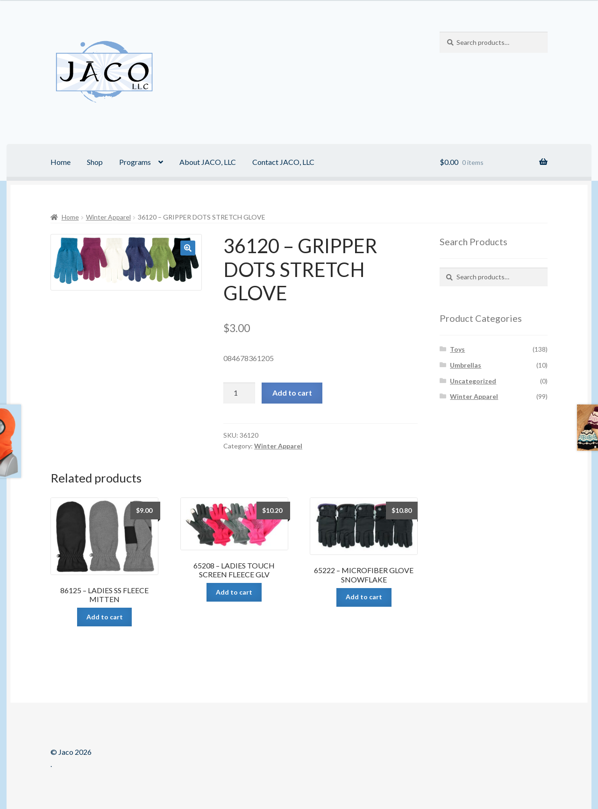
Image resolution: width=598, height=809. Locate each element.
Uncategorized (473, 381)
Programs (135, 161)
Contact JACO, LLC (283, 161)
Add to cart (292, 392)
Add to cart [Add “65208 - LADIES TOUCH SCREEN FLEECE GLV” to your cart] (234, 592)
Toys (457, 349)
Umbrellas (465, 365)
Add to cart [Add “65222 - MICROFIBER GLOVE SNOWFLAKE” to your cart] (364, 597)
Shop (95, 161)
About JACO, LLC (207, 161)
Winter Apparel (108, 217)
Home (60, 161)
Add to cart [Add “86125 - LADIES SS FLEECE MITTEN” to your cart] (104, 617)
